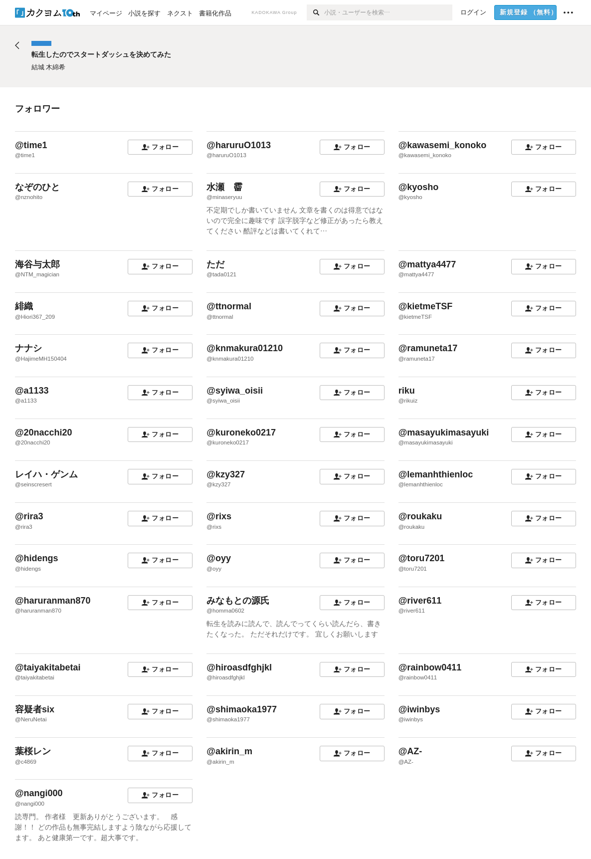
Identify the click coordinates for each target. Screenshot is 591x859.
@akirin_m (229, 751)
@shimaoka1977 (241, 709)
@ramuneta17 (428, 348)
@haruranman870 (53, 601)
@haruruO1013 (238, 145)
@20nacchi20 (43, 432)
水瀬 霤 (224, 187)
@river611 (420, 601)
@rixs (218, 516)
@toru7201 (421, 558)
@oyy (218, 558)
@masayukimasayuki (443, 432)
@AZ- (410, 751)
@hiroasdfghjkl (239, 667)
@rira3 (29, 516)
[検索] (315, 12)
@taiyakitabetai (48, 667)
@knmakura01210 (244, 348)
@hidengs (36, 558)
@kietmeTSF (425, 306)
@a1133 (32, 391)
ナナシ (28, 348)
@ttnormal (228, 306)
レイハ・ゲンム (46, 474)
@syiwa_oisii (234, 391)
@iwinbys (419, 709)
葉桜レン (33, 751)
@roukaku (420, 516)
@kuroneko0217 (241, 432)
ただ (215, 264)
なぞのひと (37, 187)
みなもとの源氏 (237, 601)
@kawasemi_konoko (442, 145)
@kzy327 (225, 474)
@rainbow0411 (430, 667)
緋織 (24, 306)
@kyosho (418, 187)
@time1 (31, 145)
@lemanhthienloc (435, 474)
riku (406, 391)
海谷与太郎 (37, 264)
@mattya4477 (427, 264)
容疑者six (34, 709)
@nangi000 (39, 793)
